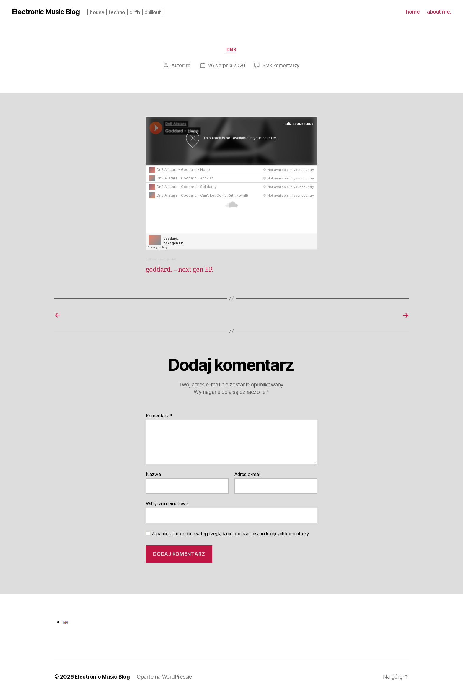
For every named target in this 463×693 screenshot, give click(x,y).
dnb (231, 50)
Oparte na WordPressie (164, 676)
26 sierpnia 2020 (226, 66)
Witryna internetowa (167, 503)
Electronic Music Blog (46, 11)
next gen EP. (168, 259)
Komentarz (159, 415)
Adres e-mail (247, 474)
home (413, 12)
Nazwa (153, 474)
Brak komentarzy (281, 66)
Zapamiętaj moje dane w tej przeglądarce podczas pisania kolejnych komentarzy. (230, 533)
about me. (439, 12)
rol (188, 66)
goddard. (151, 259)
